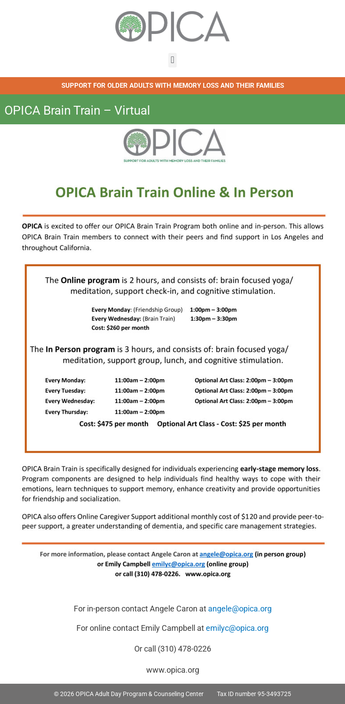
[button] (172, 60)
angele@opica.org (240, 608)
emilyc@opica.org (237, 628)
